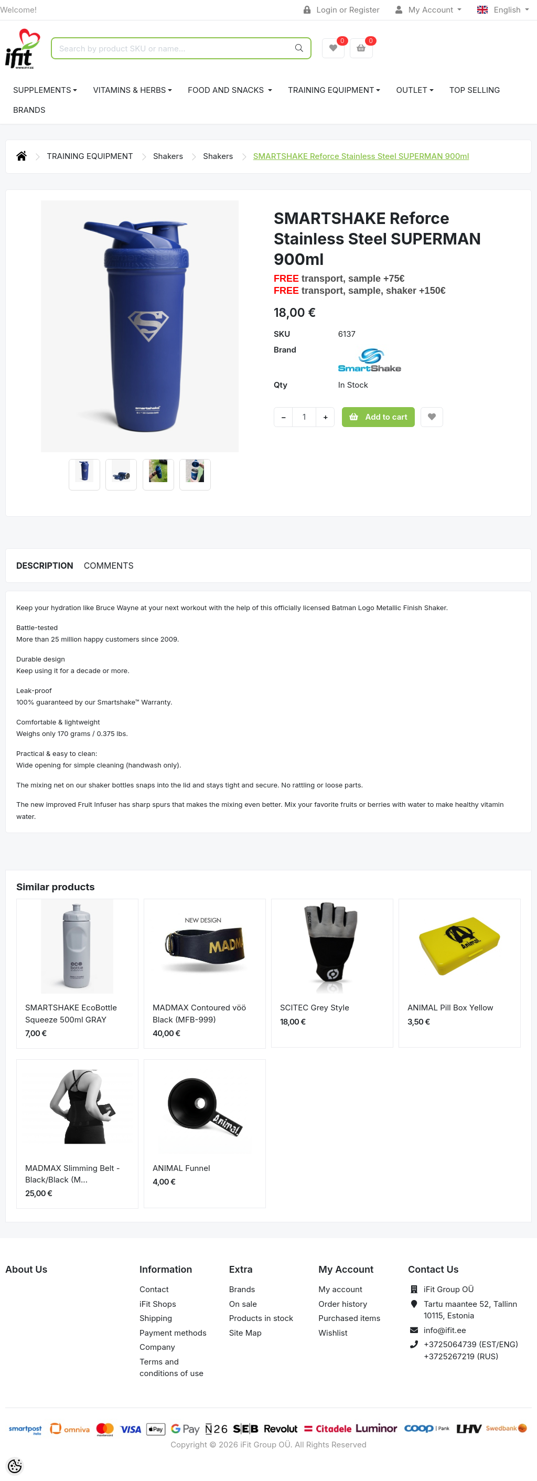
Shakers (169, 156)
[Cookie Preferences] (14, 1466)
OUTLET (411, 90)
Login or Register (342, 10)
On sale (243, 1304)
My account (340, 1289)
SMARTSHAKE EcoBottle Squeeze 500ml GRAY (71, 1014)
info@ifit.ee (445, 1330)
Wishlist (332, 1333)
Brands (29, 110)
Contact (154, 1289)
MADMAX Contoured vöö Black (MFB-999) (199, 1014)
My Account (425, 10)
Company (157, 1347)
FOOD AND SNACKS (227, 90)
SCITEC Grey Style (314, 1008)
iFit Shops (157, 1304)
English (500, 10)
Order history (342, 1304)
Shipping (155, 1318)
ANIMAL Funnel (181, 1168)
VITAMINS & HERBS (129, 90)
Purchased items (349, 1318)
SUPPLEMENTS (42, 90)
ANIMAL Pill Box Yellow (450, 1008)
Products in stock (261, 1318)
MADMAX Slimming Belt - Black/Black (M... (72, 1174)
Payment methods (173, 1333)
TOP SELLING (474, 90)
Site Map (245, 1333)
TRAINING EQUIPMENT (331, 90)
